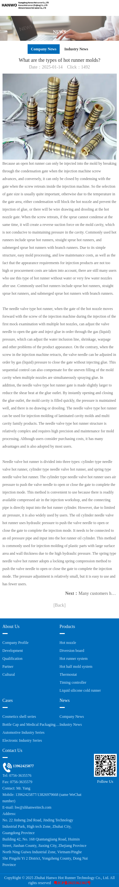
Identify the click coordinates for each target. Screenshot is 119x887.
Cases (8, 700)
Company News (43, 49)
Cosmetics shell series (19, 716)
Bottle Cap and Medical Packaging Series (31, 724)
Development (13, 650)
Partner (8, 666)
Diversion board (72, 650)
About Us (11, 626)
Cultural (9, 674)
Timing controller (73, 682)
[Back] (59, 605)
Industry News (76, 49)
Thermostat (68, 674)
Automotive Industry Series (24, 732)
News (65, 700)
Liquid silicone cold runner (80, 690)
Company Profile (16, 642)
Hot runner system (74, 658)
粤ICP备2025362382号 (72, 883)
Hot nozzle (68, 642)
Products (67, 626)
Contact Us (13, 750)
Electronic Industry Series (22, 740)
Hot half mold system (76, 666)
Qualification (13, 658)
